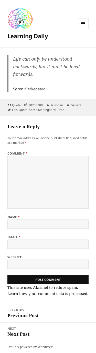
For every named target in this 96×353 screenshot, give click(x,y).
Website (14, 257)
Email (13, 237)
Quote (16, 105)
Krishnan (56, 105)
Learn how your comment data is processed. (47, 293)
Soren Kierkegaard (42, 110)
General (76, 105)
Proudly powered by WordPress (30, 347)
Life (14, 110)
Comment (17, 153)
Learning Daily (27, 36)
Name (13, 217)
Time (60, 110)
